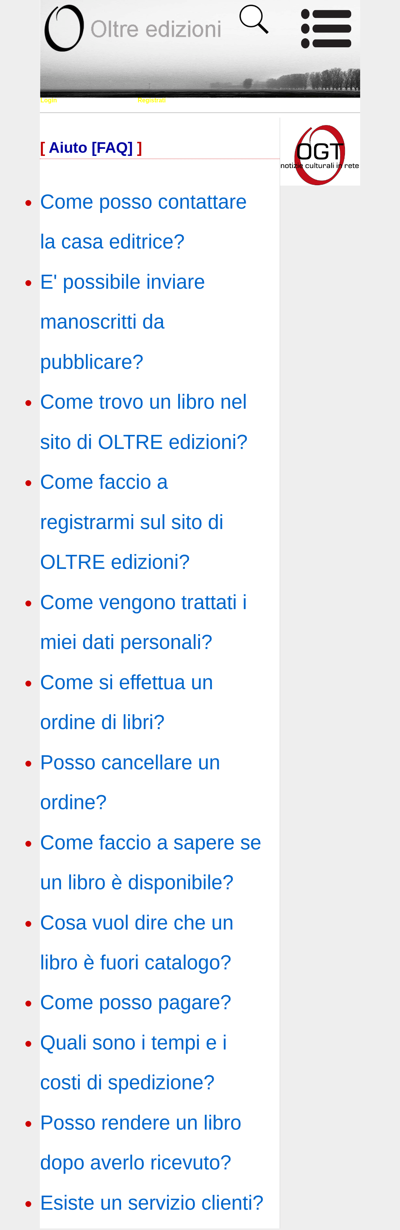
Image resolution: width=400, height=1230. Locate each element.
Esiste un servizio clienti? (151, 1203)
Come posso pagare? (135, 1002)
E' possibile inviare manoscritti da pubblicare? (122, 322)
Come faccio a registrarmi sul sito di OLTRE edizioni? (131, 522)
